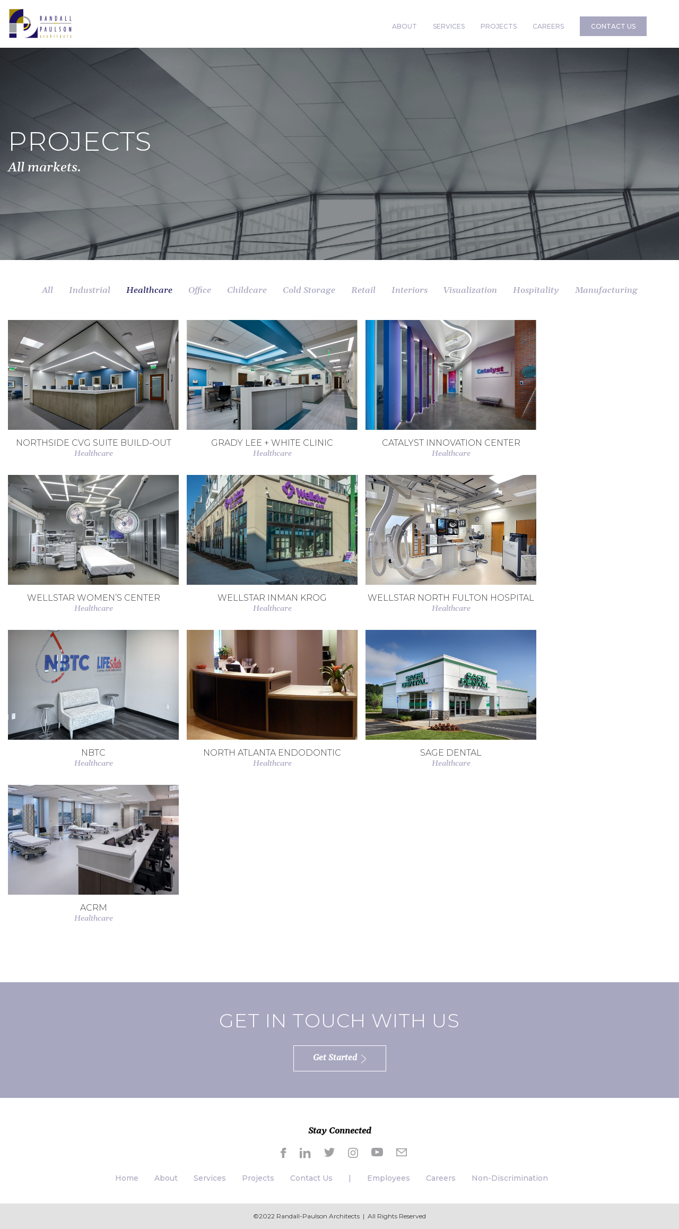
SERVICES (449, 26)
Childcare (247, 290)
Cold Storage (309, 290)
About (166, 1178)
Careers (441, 1178)
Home (126, 1178)
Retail (363, 290)
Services (210, 1178)
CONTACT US (613, 26)
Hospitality (536, 290)
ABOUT (404, 26)
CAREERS (548, 26)
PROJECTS (499, 26)
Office (199, 290)
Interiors (409, 290)
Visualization (470, 290)
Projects (258, 1178)
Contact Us (311, 1178)
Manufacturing (606, 290)
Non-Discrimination (510, 1178)
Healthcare (149, 290)
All (47, 290)
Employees (388, 1178)
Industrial (89, 290)
